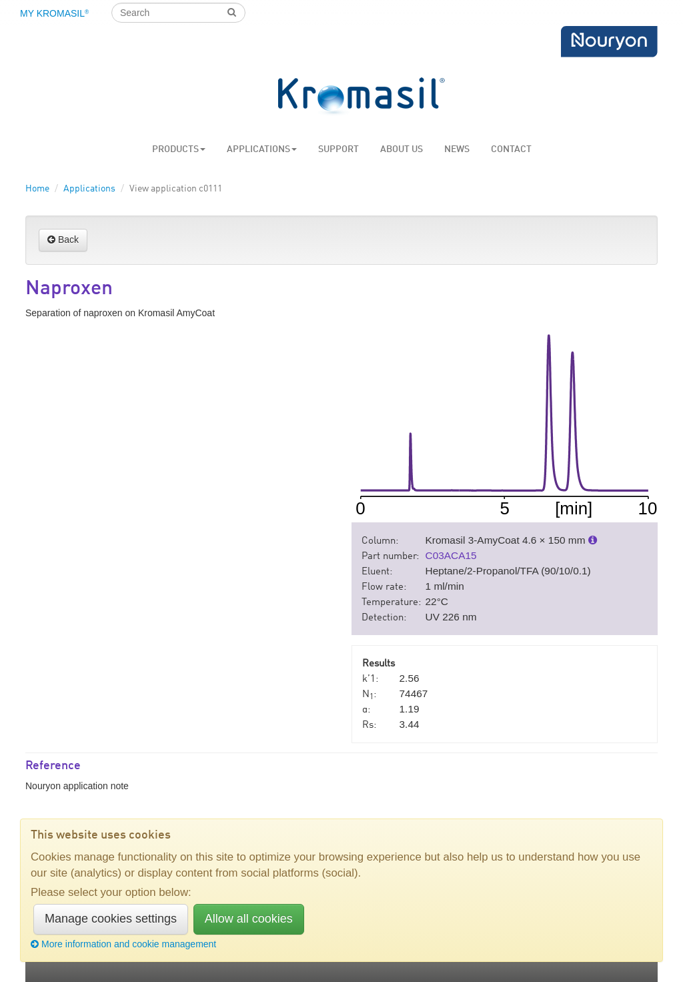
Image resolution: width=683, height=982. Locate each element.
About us (401, 149)
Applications (262, 149)
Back (63, 239)
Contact (511, 149)
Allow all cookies (249, 918)
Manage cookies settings (111, 918)
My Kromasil (54, 13)
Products (178, 149)
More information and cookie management (123, 944)
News (457, 149)
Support (338, 149)
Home (37, 188)
